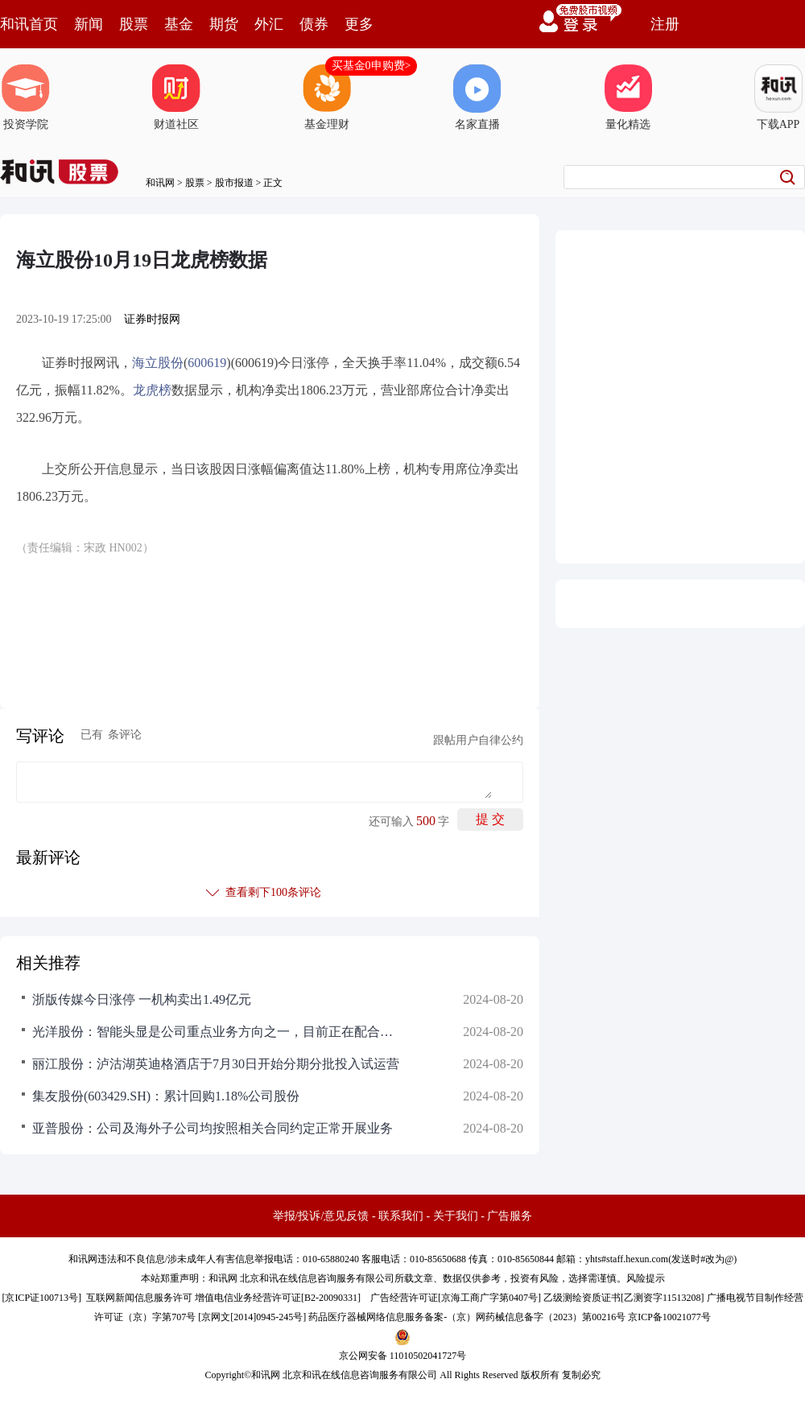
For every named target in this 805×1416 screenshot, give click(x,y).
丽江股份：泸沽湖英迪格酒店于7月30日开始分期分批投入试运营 (215, 1064)
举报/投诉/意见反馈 (321, 1216)
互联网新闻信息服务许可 (139, 1297)
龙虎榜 (152, 390)
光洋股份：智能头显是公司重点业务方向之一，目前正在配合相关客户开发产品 (217, 1031)
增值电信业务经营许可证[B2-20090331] (278, 1297)
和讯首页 (29, 24)
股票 (133, 24)
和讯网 (160, 182)
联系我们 (400, 1216)
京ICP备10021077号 (669, 1317)
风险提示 (645, 1278)
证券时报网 (152, 319)
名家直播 (477, 97)
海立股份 (158, 362)
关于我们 (455, 1216)
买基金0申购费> (371, 66)
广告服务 (509, 1216)
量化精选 (628, 97)
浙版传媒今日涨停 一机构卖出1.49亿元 (141, 999)
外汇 (268, 24)
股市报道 (234, 182)
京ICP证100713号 (41, 1297)
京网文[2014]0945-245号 (252, 1317)
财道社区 (176, 97)
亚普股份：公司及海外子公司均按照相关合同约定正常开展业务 (212, 1128)
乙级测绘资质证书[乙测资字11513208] (623, 1297)
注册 (664, 24)
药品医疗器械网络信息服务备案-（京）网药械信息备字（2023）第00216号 (466, 1317)
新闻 (88, 24)
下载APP (778, 97)
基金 (178, 24)
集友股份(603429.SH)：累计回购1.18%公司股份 (165, 1096)
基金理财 (327, 97)
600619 (207, 362)
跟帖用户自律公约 (478, 740)
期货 (223, 24)
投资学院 (26, 97)
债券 (313, 24)
